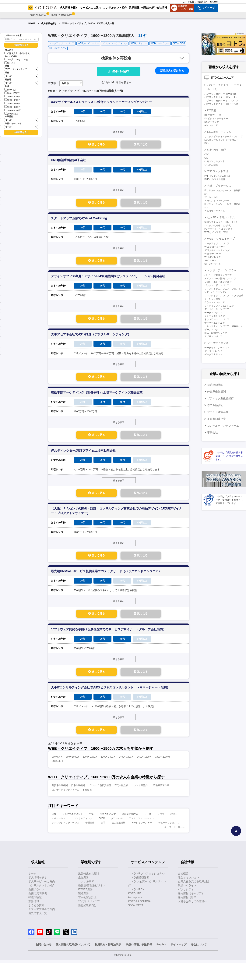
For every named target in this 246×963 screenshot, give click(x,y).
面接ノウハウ (36, 892)
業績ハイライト (187, 888)
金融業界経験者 (130, 817)
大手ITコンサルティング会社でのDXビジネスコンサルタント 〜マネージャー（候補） (110, 690)
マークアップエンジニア (61, 43)
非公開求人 (23, 53)
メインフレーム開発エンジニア (220, 278)
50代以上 (10, 63)
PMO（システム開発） (216, 179)
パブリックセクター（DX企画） (220, 93)
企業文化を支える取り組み (194, 884)
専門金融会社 (121, 788)
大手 (103, 826)
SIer (54, 817)
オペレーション (60, 821)
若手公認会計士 (87, 900)
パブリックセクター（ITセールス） (222, 104)
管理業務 (89, 826)
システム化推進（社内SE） (218, 225)
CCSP (102, 821)
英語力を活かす (108, 817)
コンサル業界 (86, 884)
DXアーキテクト (212, 122)
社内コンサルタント (214, 161)
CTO (206, 154)
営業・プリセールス (219, 185)
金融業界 (83, 880)
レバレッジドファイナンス (65, 826)
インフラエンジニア (214, 316)
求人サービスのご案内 (41, 884)
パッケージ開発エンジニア (218, 275)
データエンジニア (213, 312)
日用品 (160, 817)
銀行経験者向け (87, 908)
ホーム (32, 876)
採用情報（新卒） (188, 900)
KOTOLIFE (134, 896)
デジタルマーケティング (114, 43)
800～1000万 (11, 92)
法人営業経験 (118, 826)
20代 (8, 60)
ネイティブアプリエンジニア (219, 305)
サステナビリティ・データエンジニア (223, 136)
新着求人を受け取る (172, 70)
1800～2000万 (12, 110)
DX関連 (211, 110)
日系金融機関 (78, 788)
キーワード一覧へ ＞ (174, 830)
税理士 (173, 817)
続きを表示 (118, 132)
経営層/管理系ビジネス (91, 888)
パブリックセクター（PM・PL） (221, 97)
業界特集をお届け (88, 876)
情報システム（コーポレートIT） (221, 222)
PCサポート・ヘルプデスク (218, 229)
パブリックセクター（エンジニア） (222, 100)
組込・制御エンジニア (215, 333)
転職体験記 (35, 900)
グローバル (116, 821)
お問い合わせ (43, 947)
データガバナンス (213, 351)
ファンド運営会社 (141, 788)
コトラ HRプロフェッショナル (146, 876)
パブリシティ (186, 892)
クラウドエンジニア (214, 302)
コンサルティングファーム (65, 793)
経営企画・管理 (216, 149)
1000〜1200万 (90, 760)
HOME (31, 23)
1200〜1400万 (108, 760)
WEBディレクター (160, 43)
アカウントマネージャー (216, 200)
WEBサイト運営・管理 (216, 232)
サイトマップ (178, 947)
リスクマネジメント (72, 817)
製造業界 (83, 896)
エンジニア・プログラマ (221, 270)
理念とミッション (188, 880)
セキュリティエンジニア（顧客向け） (223, 326)
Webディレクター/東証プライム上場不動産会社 (83, 452)
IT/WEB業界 (85, 892)
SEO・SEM (179, 43)
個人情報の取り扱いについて (73, 947)
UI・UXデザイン (57, 48)
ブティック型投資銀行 (99, 788)
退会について (199, 947)
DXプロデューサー (213, 115)
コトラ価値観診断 (138, 880)
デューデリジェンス (168, 826)
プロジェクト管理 (217, 171)
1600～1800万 (12, 106)
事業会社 (87, 793)
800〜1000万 (72, 760)
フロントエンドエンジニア (218, 282)
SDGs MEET (135, 908)
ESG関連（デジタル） (220, 131)
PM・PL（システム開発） (217, 176)
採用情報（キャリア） (191, 896)
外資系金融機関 (60, 788)
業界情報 (33, 904)
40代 (24, 60)
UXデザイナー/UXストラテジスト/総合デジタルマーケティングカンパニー (101, 102)
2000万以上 (11, 113)
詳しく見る (92, 144)
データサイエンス (217, 342)
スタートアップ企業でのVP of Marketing (79, 218)
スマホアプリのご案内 (41, 912)
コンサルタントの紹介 (41, 888)
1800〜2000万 (162, 760)
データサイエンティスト (216, 347)
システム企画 (211, 164)
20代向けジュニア (89, 904)
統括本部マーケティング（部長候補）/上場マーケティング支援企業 (96, 394)
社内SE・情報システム (221, 217)
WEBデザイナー (139, 43)
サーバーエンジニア (214, 323)
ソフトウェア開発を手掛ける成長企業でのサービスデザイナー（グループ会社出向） (108, 632)
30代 (16, 60)
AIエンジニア (211, 125)
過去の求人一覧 (37, 916)
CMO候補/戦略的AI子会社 (68, 160)
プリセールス (211, 197)
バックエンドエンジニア (216, 285)
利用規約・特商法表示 (108, 947)
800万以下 (10, 89)
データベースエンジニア (216, 309)
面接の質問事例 (37, 896)
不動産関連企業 (161, 788)
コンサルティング (83, 821)
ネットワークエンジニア (216, 319)
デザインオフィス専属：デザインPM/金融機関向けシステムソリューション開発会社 (108, 277)
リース (147, 817)
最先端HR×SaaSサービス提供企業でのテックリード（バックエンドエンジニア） (106, 573)
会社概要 (183, 876)
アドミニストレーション (141, 821)
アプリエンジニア (213, 336)
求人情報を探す (49, 23)
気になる (144, 144)
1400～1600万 (12, 103)
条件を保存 (118, 71)
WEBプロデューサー (88, 43)
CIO (206, 158)
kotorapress (135, 900)
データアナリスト (213, 354)
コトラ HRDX (136, 892)
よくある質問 (36, 908)
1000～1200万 (12, 96)
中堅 (91, 817)
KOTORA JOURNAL (140, 904)
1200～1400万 (12, 99)
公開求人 (10, 53)
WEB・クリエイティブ (221, 238)
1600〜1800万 (144, 760)
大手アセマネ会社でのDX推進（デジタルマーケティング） (91, 335)
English (214, 1)
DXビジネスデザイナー (216, 118)
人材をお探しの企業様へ (195, 1)
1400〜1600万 (126, 760)
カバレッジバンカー (142, 826)
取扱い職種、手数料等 (139, 947)
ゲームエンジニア (213, 329)
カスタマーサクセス (214, 211)
